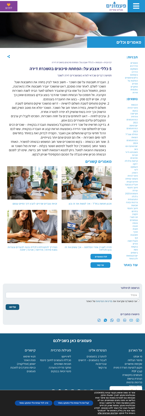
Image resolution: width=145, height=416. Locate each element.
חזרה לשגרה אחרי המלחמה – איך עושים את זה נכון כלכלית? (88, 248)
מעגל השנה (133, 240)
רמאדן (135, 172)
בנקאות (134, 246)
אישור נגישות (135, 386)
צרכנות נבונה (132, 202)
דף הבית (108, 62)
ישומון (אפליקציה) (26, 364)
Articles (134, 89)
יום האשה (133, 125)
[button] (8, 56)
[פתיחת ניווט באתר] (136, 6)
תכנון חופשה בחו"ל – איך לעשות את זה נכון (90, 203)
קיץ (136, 237)
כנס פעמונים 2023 (132, 130)
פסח (136, 249)
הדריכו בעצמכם (134, 73)
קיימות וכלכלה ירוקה (131, 162)
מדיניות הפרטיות (103, 301)
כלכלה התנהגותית (133, 198)
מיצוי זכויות (133, 175)
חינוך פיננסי (132, 187)
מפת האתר (30, 360)
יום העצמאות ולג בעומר (132, 257)
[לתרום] (8, 5)
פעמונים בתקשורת (132, 375)
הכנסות (134, 104)
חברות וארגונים (134, 157)
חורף (135, 231)
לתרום (8, 8)
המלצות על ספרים (133, 82)
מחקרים (134, 86)
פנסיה (135, 223)
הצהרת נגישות (134, 378)
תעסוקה (134, 166)
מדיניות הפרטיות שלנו (107, 413)
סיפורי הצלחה (135, 360)
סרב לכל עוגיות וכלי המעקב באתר (33, 403)
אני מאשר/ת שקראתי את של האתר (111, 301)
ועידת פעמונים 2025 (131, 192)
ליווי (136, 169)
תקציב (135, 214)
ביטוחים (134, 252)
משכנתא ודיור (131, 152)
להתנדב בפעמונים (97, 356)
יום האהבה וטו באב (131, 148)
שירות (135, 92)
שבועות (134, 205)
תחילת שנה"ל (132, 134)
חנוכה (135, 226)
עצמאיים (134, 220)
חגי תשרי (134, 217)
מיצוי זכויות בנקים (133, 109)
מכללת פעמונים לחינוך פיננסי (55, 360)
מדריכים (134, 65)
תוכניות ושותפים (62, 364)
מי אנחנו (137, 356)
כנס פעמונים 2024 (132, 142)
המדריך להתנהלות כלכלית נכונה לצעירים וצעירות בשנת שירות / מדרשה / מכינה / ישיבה (32, 248)
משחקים (134, 68)
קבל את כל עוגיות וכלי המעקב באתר (73, 403)
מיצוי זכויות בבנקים (61, 371)
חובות (135, 228)
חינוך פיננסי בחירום (132, 210)
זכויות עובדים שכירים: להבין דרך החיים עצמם (35, 203)
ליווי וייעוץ (66, 356)
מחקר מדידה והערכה (60, 367)
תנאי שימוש (29, 356)
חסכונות (134, 234)
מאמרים (134, 62)
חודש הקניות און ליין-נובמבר (131, 183)
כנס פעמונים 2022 (132, 121)
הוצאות (134, 137)
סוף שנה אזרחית (134, 115)
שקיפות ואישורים (133, 364)
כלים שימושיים (131, 77)
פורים (135, 243)
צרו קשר (102, 367)
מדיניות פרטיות (134, 382)
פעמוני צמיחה (131, 178)
